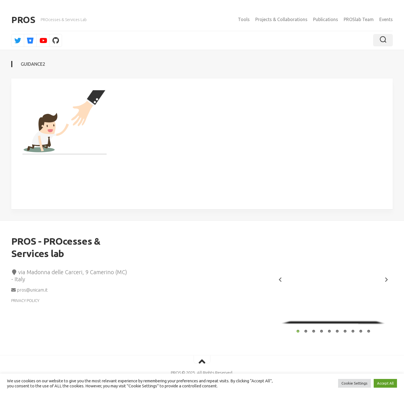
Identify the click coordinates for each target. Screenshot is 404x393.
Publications (325, 19)
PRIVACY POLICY (25, 300)
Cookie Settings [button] (354, 383)
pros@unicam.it (29, 289)
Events (386, 19)
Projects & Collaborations (281, 19)
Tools (244, 19)
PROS (23, 20)
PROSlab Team (359, 19)
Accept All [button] (385, 383)
